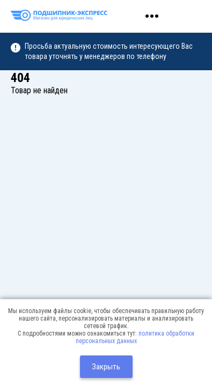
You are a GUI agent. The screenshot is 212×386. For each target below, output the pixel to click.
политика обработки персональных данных (135, 337)
